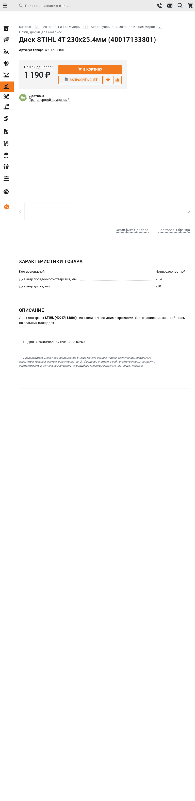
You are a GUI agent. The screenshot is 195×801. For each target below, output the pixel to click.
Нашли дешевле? (38, 67)
